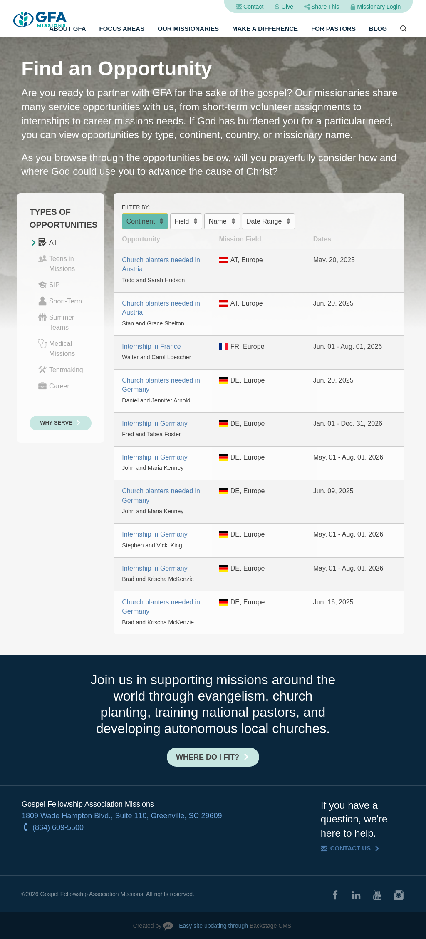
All (47, 242)
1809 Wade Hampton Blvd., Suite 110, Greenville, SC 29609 (122, 816)
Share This (325, 6)
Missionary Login (379, 6)
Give (287, 6)
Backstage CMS (270, 925)
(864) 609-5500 (58, 827)
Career (53, 385)
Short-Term (60, 301)
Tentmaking (60, 369)
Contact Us (350, 848)
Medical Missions (56, 348)
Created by (147, 925)
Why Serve (56, 423)
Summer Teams (56, 322)
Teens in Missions (56, 263)
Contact (253, 6)
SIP (49, 284)
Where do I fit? (207, 757)
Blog (378, 28)
